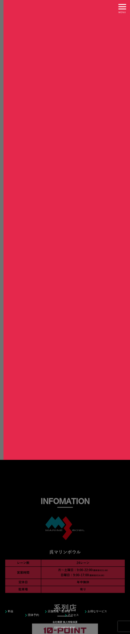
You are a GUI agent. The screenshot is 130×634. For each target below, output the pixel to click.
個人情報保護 (70, 622)
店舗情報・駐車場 (59, 613)
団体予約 (33, 616)
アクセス (73, 616)
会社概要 (57, 622)
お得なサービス (97, 613)
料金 (10, 613)
